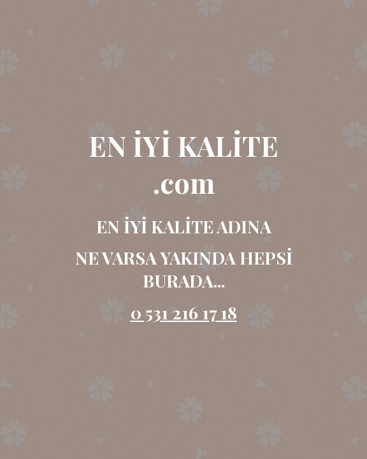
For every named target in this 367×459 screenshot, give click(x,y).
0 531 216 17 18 (184, 312)
